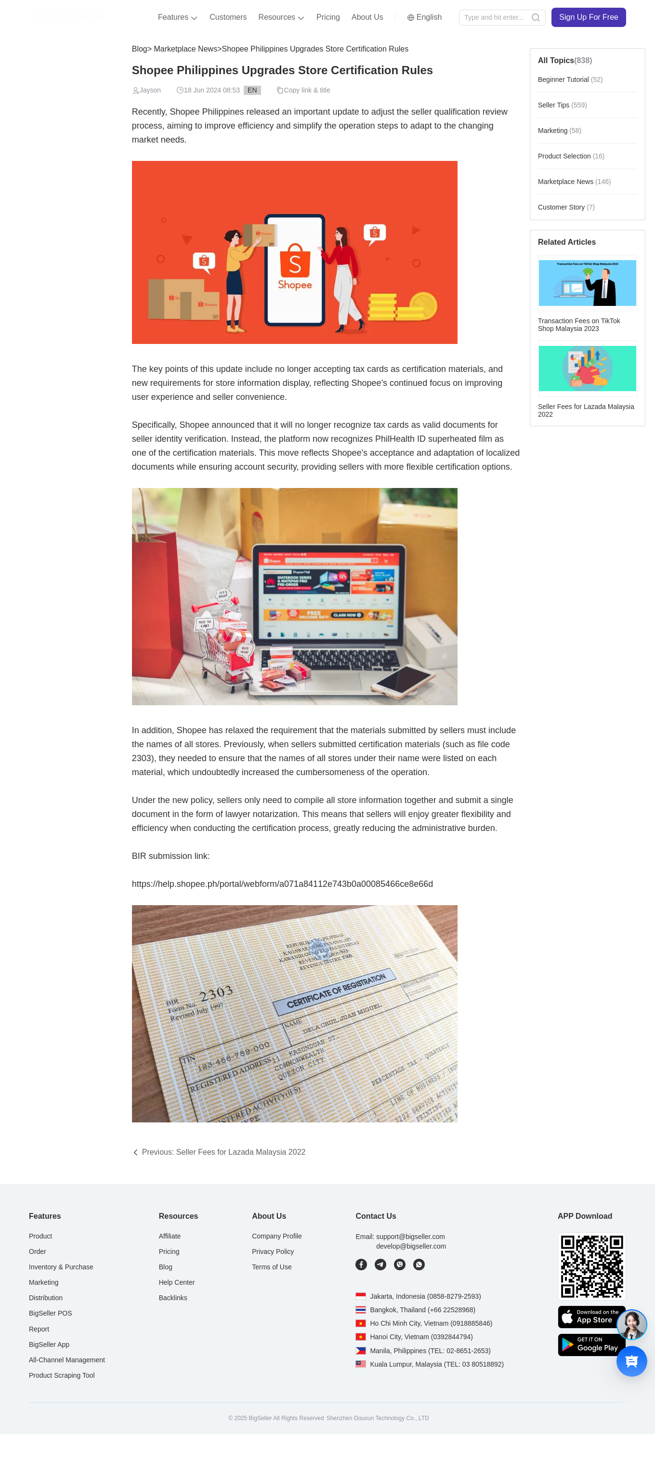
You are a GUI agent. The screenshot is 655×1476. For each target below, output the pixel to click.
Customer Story (566, 207)
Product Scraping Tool (62, 1375)
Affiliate (170, 1236)
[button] (178, 17)
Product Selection (571, 156)
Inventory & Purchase (61, 1267)
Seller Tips (562, 105)
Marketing (559, 130)
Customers (228, 17)
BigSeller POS (50, 1313)
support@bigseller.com (410, 1236)
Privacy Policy (273, 1251)
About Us (367, 17)
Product (40, 1236)
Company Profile (277, 1236)
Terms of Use (271, 1267)
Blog (139, 49)
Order (37, 1251)
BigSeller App (49, 1344)
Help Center (177, 1282)
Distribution (46, 1298)
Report (39, 1329)
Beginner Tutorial (570, 79)
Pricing (328, 17)
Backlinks (173, 1298)
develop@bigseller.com (411, 1246)
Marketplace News (184, 49)
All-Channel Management (67, 1360)
